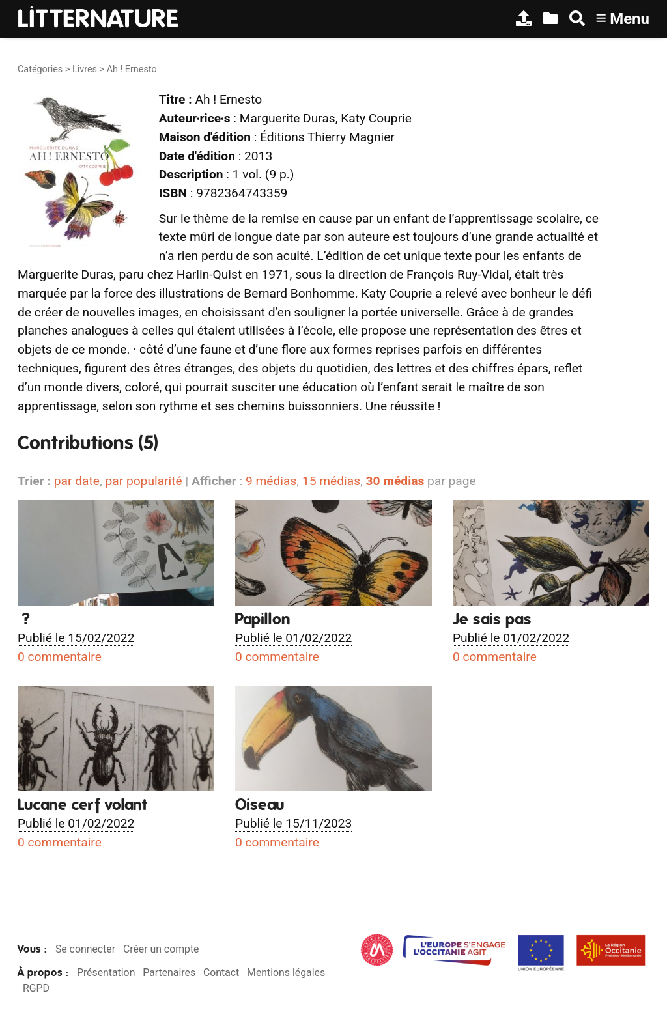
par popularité (143, 480)
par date (77, 480)
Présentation (106, 972)
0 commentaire (60, 656)
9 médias (271, 480)
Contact (221, 972)
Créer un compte (161, 949)
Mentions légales (286, 972)
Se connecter (85, 949)
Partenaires (169, 972)
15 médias (331, 480)
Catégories (40, 69)
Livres (84, 69)
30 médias (395, 480)
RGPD (36, 988)
